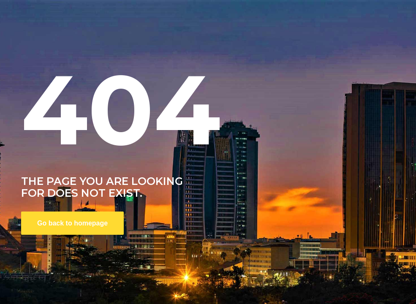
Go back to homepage (72, 223)
